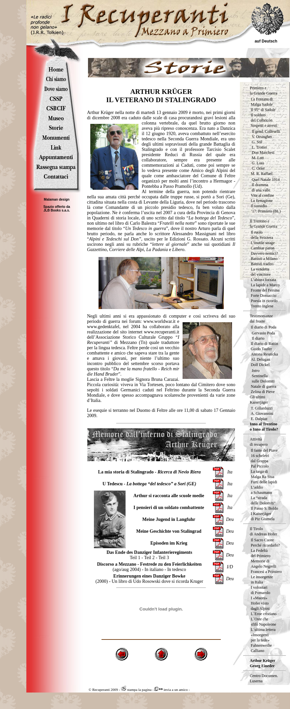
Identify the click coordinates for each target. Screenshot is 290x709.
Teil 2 (149, 557)
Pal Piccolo (260, 466)
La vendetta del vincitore (261, 272)
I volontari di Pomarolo (260, 590)
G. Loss (258, 163)
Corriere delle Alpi (126, 249)
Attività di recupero (259, 442)
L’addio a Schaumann (261, 490)
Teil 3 (164, 557)
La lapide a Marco (265, 285)
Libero (178, 249)
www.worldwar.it (159, 321)
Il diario (258, 338)
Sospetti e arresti (264, 125)
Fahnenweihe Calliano (261, 648)
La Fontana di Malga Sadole (262, 102)
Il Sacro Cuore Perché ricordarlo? (265, 543)
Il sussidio (259, 206)
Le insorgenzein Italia (262, 579)
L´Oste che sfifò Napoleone (263, 622)
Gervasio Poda (263, 333)
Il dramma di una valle (261, 187)
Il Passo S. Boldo (264, 508)
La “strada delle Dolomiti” (263, 500)
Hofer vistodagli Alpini (260, 606)
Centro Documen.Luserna (264, 678)
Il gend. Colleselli (266, 131)
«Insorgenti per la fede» (260, 637)
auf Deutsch (266, 41)
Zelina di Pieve (263, 391)
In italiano (154, 569)
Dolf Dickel (260, 364)
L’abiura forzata (263, 279)
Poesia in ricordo (264, 300)
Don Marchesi (263, 152)
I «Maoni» (259, 598)
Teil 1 (135, 557)
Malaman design (57, 199)
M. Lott (258, 158)
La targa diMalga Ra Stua (262, 474)
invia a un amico (171, 690)
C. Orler (258, 168)
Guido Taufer (261, 349)
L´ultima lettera (263, 629)
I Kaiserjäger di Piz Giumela (263, 516)
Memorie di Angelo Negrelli (263, 564)
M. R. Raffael (262, 173)
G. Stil (257, 142)
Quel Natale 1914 (266, 179)
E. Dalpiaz (259, 418)
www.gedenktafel (103, 326)
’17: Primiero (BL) (266, 211)
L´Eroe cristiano (263, 613)
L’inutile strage (263, 243)
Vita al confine (262, 195)
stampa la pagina (136, 690)
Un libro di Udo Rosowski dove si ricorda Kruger (157, 581)
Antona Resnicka (264, 354)
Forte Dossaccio (263, 295)
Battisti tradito (262, 264)
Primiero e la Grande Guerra (263, 91)
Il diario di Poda (263, 327)
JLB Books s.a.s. (57, 210)
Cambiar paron (263, 248)
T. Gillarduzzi (262, 408)
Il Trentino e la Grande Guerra (263, 224)
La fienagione (262, 200)
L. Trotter (259, 147)
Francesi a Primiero (266, 571)
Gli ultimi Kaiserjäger (259, 400)
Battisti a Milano (264, 258)
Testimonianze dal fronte (261, 319)
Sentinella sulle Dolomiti (263, 378)
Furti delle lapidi (264, 482)
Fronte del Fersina (265, 290)
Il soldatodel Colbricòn (262, 118)
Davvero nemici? (264, 253)
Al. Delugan (260, 359)
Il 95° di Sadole (263, 109)
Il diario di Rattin (264, 343)
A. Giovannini (262, 413)
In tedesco (176, 569)
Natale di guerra (263, 386)
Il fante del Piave (264, 450)
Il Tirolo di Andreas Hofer (263, 531)
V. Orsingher (262, 136)
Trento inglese (262, 306)
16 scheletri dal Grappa (260, 458)
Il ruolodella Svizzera (262, 235)
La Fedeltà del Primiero (261, 553)
